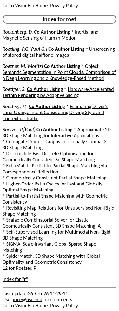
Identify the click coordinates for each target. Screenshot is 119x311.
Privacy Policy (63, 6)
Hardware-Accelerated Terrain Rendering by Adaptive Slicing (58, 92)
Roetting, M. (15, 106)
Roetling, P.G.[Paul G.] (25, 49)
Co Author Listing (52, 32)
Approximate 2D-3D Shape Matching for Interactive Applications (57, 132)
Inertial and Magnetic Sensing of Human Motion (50, 35)
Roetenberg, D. (18, 32)
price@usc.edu (26, 299)
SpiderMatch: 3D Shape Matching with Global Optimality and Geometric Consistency (51, 259)
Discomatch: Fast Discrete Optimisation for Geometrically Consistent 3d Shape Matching (49, 157)
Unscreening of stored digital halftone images (59, 52)
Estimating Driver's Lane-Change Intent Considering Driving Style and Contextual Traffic (55, 112)
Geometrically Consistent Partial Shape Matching (56, 178)
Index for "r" (15, 279)
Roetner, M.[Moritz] (23, 66)
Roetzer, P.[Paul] (19, 129)
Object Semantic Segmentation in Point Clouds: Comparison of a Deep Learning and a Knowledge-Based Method (59, 72)
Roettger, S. (14, 89)
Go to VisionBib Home (25, 6)
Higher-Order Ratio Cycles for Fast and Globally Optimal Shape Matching (52, 187)
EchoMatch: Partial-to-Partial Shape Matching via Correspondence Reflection (55, 169)
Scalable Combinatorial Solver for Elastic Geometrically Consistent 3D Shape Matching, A (52, 223)
